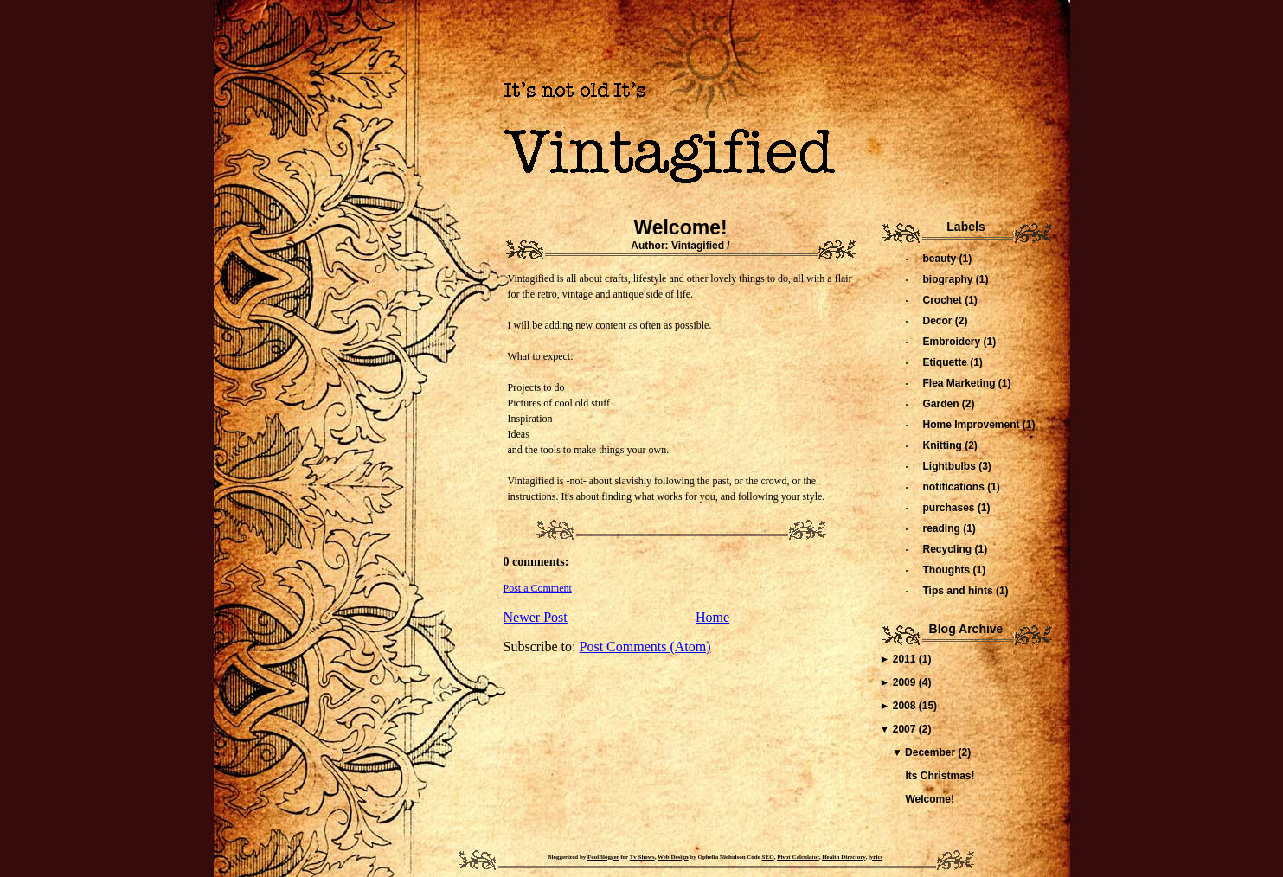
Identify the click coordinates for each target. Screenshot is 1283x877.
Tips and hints (959, 591)
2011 (906, 659)
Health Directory (843, 857)
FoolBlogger (603, 857)
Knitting (944, 445)
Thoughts (948, 570)
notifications (955, 487)
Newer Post (536, 617)
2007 (906, 729)
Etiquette (947, 362)
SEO (768, 857)
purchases (950, 508)
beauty (941, 259)
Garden (942, 404)
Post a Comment (538, 588)
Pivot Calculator (798, 857)
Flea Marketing (960, 383)
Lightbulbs (951, 466)
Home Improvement (973, 425)
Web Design (673, 857)
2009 (906, 682)
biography (949, 279)
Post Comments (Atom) (645, 646)
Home (712, 617)
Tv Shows (642, 857)
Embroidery (953, 342)
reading (943, 528)
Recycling (949, 549)
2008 (906, 706)
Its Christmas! (939, 776)
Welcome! (680, 227)
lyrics (875, 857)
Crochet (944, 300)
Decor (939, 321)
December (931, 752)
